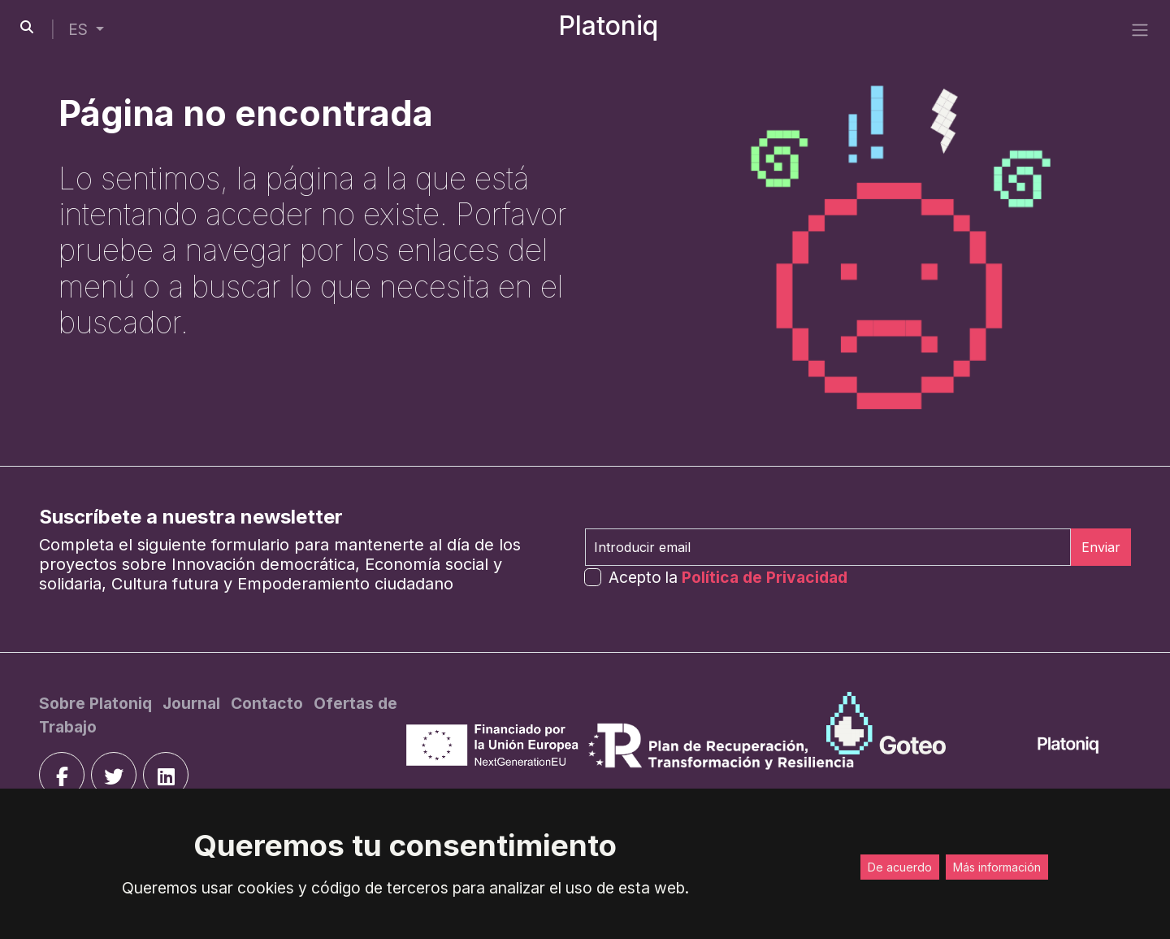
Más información (997, 867)
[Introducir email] (828, 547)
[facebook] (61, 775)
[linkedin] (165, 775)
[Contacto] (269, 703)
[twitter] (113, 775)
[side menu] (1140, 29)
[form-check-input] (592, 577)
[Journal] (193, 703)
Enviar (1100, 547)
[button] (86, 29)
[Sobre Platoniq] (97, 703)
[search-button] (27, 26)
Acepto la (728, 577)
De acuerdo (900, 867)
